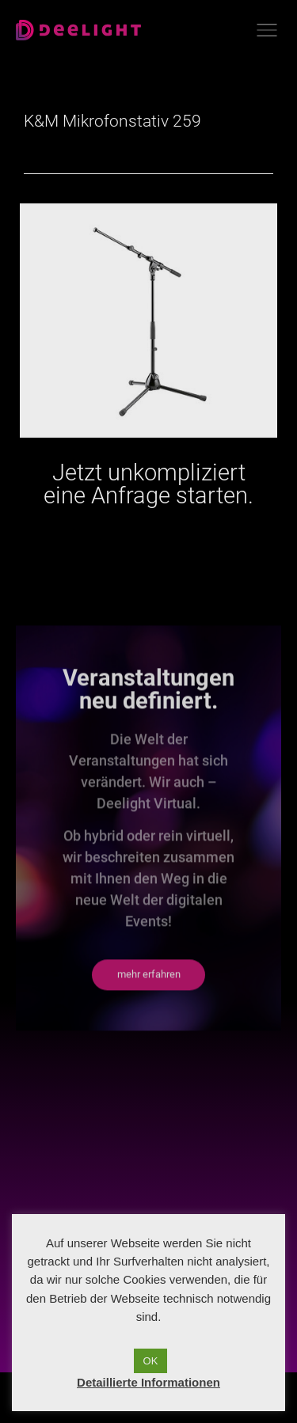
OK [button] (150, 1361)
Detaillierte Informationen (148, 1382)
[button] (148, 1014)
